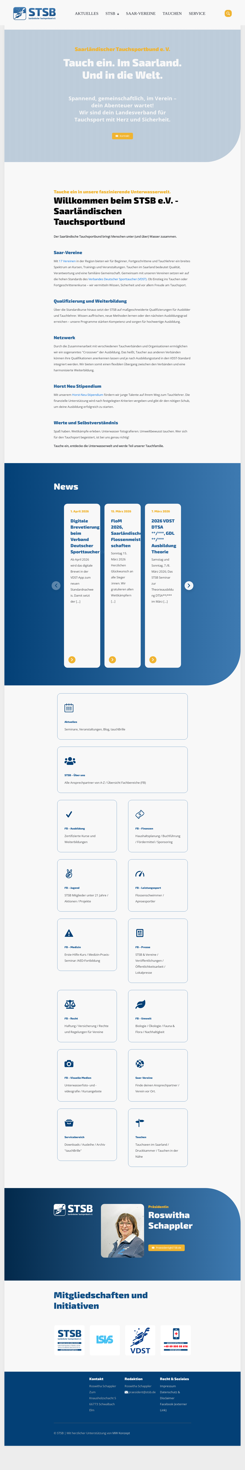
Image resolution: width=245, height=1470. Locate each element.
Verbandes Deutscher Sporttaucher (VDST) (117, 279)
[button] (189, 585)
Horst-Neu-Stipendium (87, 395)
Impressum (168, 1406)
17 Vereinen (67, 261)
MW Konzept (121, 1453)
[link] (69, 1360)
